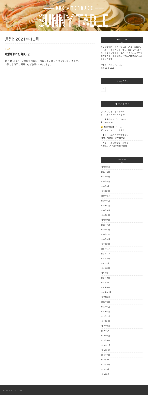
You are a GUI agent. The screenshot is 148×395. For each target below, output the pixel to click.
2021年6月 (105, 268)
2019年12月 (106, 316)
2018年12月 (106, 345)
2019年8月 (105, 321)
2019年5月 (105, 331)
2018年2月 (105, 374)
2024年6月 (105, 196)
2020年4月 (105, 307)
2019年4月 (105, 336)
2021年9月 (105, 258)
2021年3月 (105, 283)
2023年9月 (105, 210)
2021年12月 (106, 249)
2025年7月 (105, 177)
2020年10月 (106, 292)
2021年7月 (105, 263)
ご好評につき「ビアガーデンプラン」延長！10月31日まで (114, 113)
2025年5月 (105, 186)
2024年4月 (105, 201)
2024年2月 (105, 205)
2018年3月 (105, 369)
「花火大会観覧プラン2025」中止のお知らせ (114, 121)
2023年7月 (105, 220)
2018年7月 (105, 360)
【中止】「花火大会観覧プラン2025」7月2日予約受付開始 (114, 136)
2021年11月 (106, 254)
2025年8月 (105, 172)
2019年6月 (105, 326)
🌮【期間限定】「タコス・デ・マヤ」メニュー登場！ (113, 128)
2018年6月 (105, 364)
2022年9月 (105, 239)
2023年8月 (105, 215)
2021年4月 (105, 278)
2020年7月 (105, 297)
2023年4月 (105, 225)
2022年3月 (105, 244)
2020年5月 (105, 302)
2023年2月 (105, 230)
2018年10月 (106, 350)
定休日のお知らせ (17, 54)
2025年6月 (105, 181)
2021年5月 (105, 273)
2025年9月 (105, 167)
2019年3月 (105, 340)
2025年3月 (105, 191)
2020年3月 (105, 311)
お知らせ (9, 49)
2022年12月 (106, 234)
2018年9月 (105, 355)
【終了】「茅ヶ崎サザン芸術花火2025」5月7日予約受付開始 (114, 144)
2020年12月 (106, 287)
